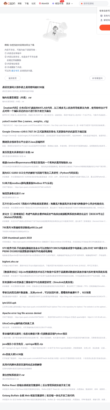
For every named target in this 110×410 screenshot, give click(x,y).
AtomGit (44, 3)
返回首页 (13, 78)
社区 (34, 3)
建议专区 (15, 70)
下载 (27, 3)
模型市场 (58, 2)
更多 (69, 3)
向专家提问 (97, 78)
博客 (20, 3)
